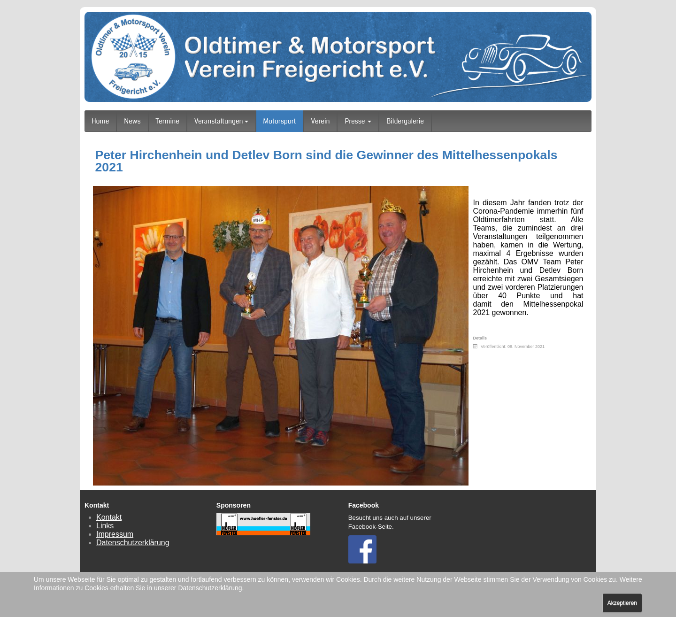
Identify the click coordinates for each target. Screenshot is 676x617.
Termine (167, 121)
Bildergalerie (405, 121)
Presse (358, 121)
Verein (320, 121)
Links (105, 526)
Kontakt (109, 517)
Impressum (114, 534)
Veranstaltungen (221, 121)
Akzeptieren (622, 603)
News (132, 121)
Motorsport (279, 121)
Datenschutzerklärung (132, 543)
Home (100, 121)
